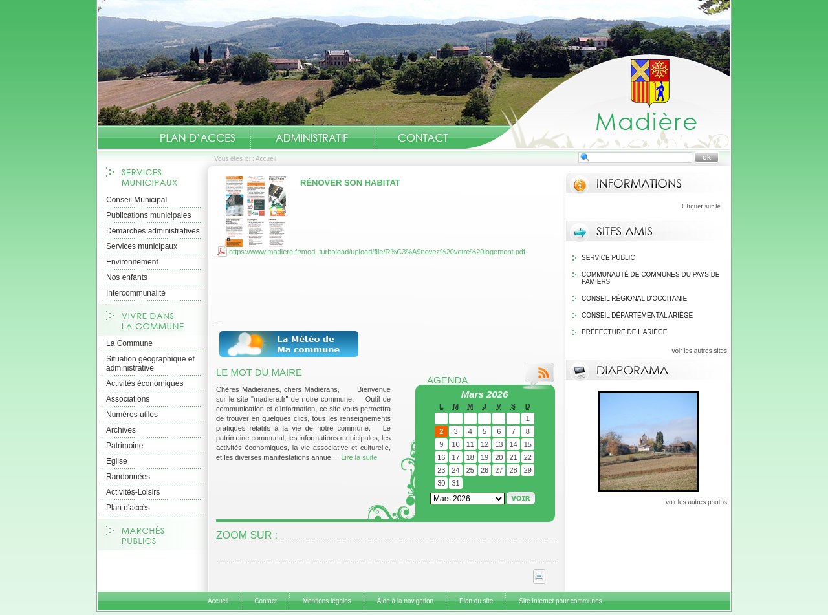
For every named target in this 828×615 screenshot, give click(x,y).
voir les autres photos (696, 502)
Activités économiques (144, 383)
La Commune (129, 343)
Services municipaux (141, 246)
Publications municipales (148, 215)
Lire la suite (359, 457)
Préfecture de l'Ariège (625, 332)
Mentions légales (327, 601)
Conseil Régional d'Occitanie (634, 298)
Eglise (116, 461)
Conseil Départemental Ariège (637, 315)
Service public (608, 257)
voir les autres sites (699, 350)
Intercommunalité (136, 292)
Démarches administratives (153, 230)
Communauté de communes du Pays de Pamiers (651, 278)
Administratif (312, 137)
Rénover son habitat (350, 183)
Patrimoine (124, 445)
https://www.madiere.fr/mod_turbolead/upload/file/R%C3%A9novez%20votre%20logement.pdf (377, 251)
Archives (121, 430)
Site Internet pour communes (560, 601)
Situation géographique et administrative (150, 363)
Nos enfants (126, 277)
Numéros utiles (132, 414)
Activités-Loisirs (133, 492)
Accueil (597, 101)
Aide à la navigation (405, 601)
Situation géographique (199, 137)
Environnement (132, 261)
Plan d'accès (128, 507)
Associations (127, 399)
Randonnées (128, 476)
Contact (423, 137)
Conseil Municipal (136, 199)
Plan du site (476, 601)
